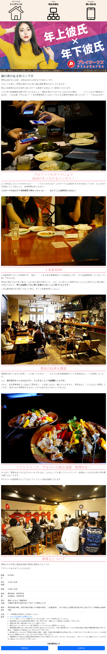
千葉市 (79, 70)
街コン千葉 (69, 70)
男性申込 (24, 648)
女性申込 (81, 648)
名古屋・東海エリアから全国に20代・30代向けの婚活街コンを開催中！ (31, 70)
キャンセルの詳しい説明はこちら (21, 616)
